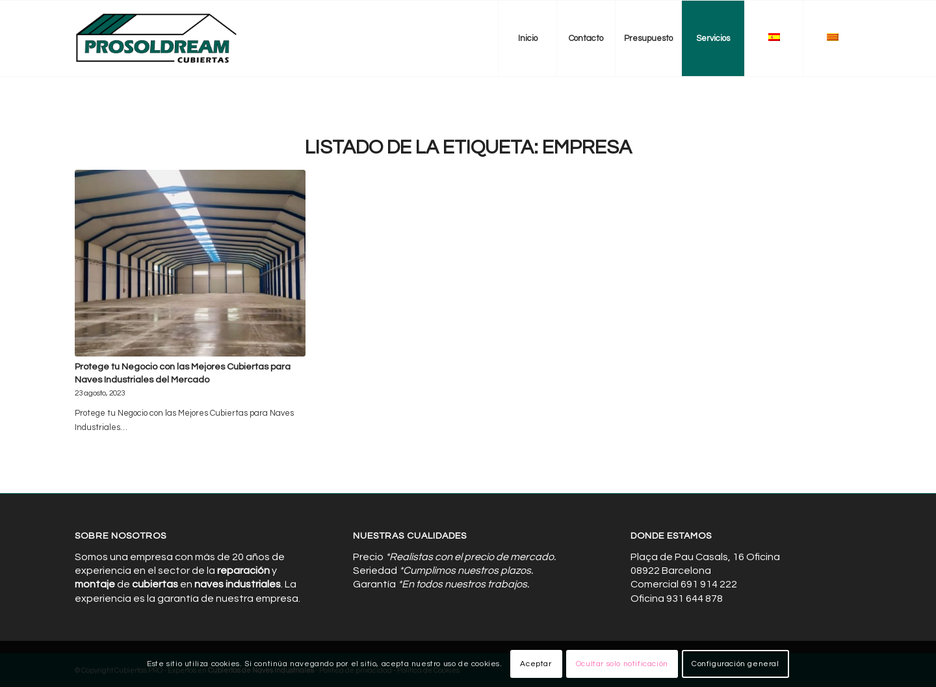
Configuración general (735, 664)
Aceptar (535, 664)
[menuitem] (527, 38)
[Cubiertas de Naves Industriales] (157, 38)
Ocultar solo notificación (622, 664)
